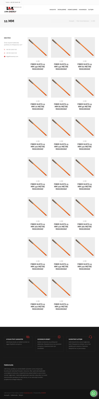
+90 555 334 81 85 (15, 2)
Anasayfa (53, 9)
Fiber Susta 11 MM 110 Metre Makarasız (61, 146)
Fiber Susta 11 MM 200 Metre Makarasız (61, 186)
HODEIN (43, 393)
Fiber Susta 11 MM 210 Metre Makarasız (38, 306)
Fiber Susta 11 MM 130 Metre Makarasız (61, 66)
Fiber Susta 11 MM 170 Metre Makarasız (61, 226)
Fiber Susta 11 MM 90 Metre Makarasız (84, 106)
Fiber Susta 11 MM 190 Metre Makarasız (38, 66)
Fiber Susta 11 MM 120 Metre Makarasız (84, 146)
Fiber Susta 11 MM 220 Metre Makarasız (84, 266)
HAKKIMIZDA (83, 9)
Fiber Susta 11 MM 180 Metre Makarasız (84, 226)
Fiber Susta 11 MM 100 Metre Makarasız (38, 146)
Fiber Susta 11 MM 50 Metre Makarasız (61, 306)
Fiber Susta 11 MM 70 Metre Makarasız (38, 106)
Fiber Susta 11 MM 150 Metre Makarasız (84, 186)
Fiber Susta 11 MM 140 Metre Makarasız (38, 186)
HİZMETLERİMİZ (72, 9)
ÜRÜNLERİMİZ (62, 9)
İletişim (21, 395)
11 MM (38, 61)
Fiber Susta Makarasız (82, 21)
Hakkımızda (14, 395)
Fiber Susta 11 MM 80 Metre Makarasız (61, 106)
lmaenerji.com (28, 393)
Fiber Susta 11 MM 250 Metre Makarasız (38, 266)
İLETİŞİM (90, 9)
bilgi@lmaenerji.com (11, 56)
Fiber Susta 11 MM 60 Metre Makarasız (84, 66)
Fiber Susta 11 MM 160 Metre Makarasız (38, 226)
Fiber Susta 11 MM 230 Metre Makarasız (61, 266)
